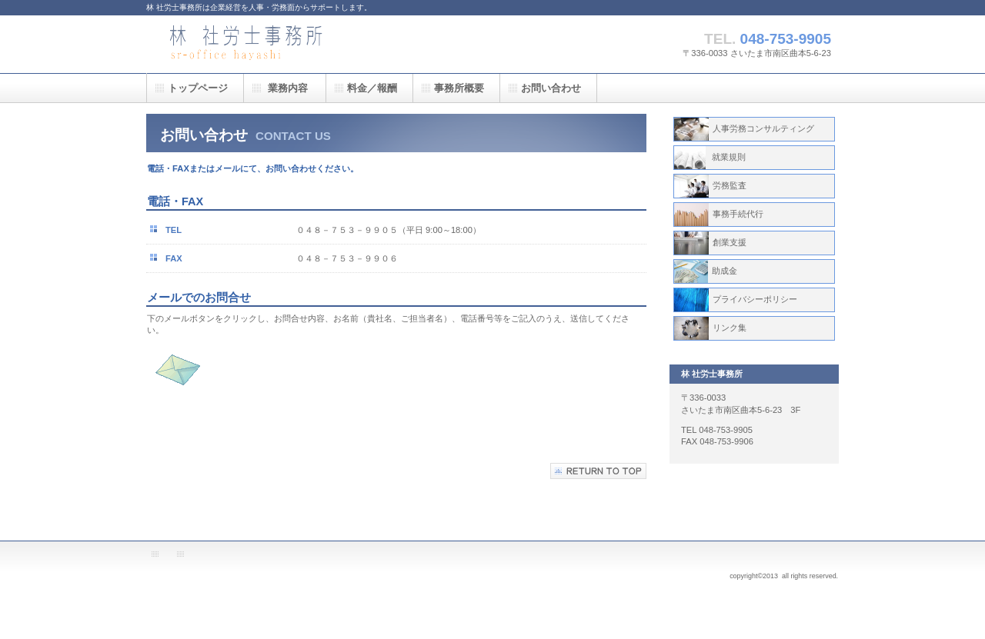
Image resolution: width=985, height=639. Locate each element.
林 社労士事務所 (300, 44)
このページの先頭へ (598, 471)
